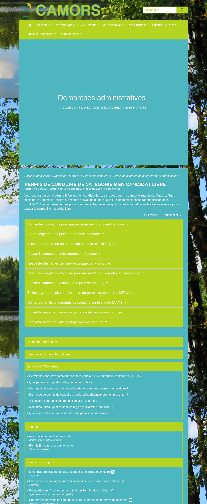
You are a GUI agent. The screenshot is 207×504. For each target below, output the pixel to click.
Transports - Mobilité (66, 175)
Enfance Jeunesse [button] (164, 25)
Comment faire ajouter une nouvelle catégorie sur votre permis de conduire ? (78, 388)
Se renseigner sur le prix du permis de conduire (64, 234)
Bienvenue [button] (43, 25)
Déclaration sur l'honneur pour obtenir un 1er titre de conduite (71, 490)
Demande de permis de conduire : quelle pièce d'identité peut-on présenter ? (78, 394)
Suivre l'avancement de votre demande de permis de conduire (75, 312)
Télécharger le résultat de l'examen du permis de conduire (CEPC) (78, 293)
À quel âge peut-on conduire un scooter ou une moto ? (64, 400)
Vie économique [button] (113, 25)
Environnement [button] (69, 33)
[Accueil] (61, 10)
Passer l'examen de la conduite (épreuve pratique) (66, 283)
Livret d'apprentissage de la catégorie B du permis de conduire (72, 471)
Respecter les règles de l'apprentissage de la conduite (69, 263)
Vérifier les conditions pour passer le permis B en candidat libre (76, 224)
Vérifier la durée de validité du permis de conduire (65, 322)
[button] (30, 25)
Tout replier (153, 215)
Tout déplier (172, 215)
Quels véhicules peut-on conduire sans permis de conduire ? (68, 413)
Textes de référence (41, 342)
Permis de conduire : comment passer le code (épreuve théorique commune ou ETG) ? (85, 376)
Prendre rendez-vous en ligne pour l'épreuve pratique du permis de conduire (81, 499)
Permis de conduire (96, 175)
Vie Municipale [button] (66, 25)
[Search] (160, 10)
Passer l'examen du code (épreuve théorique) (62, 253)
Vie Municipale (87, 107)
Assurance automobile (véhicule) (50, 436)
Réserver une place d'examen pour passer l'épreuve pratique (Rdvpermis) (84, 273)
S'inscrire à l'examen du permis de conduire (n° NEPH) (69, 244)
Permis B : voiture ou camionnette (51, 445)
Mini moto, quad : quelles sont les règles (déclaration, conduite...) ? (72, 407)
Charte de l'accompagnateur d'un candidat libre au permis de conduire (77, 481)
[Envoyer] (182, 10)
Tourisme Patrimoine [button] (39, 33)
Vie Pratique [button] (89, 25)
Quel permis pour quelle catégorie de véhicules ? (60, 382)
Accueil (66, 107)
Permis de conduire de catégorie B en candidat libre (145, 175)
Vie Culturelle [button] (138, 25)
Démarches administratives (124, 107)
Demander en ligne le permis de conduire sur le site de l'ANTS (75, 302)
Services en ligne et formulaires (49, 354)
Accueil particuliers (37, 175)
